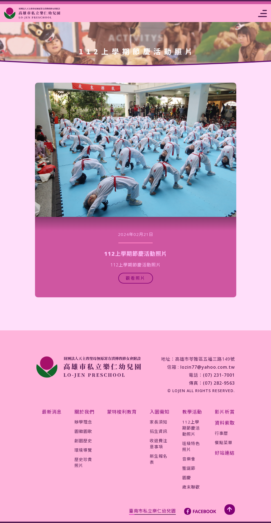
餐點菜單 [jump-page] (223, 442)
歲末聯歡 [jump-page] (191, 487)
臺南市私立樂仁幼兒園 (152, 511)
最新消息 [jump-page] (52, 412)
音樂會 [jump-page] (188, 459)
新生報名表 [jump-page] (158, 459)
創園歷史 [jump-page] (83, 440)
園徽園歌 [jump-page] (83, 431)
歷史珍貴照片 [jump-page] (83, 462)
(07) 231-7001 (219, 375)
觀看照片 (136, 278)
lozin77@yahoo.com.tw (207, 367)
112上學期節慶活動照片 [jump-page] (191, 428)
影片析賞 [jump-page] (225, 412)
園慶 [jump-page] (186, 477)
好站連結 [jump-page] (225, 453)
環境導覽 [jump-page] (83, 450)
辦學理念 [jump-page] (83, 422)
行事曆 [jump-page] (221, 433)
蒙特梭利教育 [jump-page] (122, 412)
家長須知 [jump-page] (158, 422)
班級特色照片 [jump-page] (191, 446)
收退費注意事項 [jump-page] (158, 443)
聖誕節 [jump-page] (188, 468)
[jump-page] (32, 13)
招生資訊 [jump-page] (158, 431)
